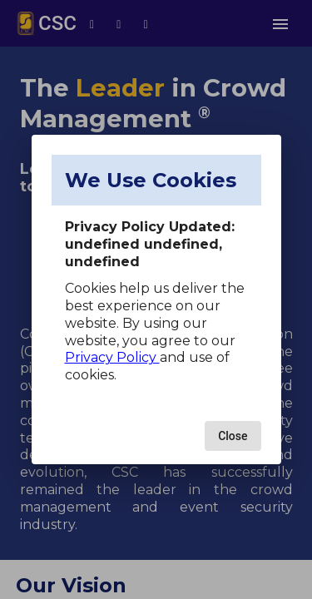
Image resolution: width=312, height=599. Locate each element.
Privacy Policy (112, 357)
